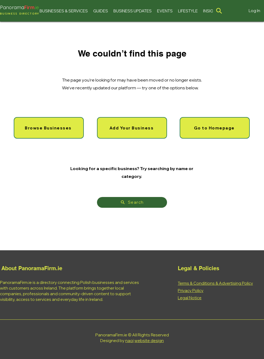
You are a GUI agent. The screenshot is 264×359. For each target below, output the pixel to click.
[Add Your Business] (132, 128)
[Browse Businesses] (49, 128)
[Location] (219, 10)
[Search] (132, 202)
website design (149, 340)
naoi (129, 340)
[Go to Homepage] (215, 128)
